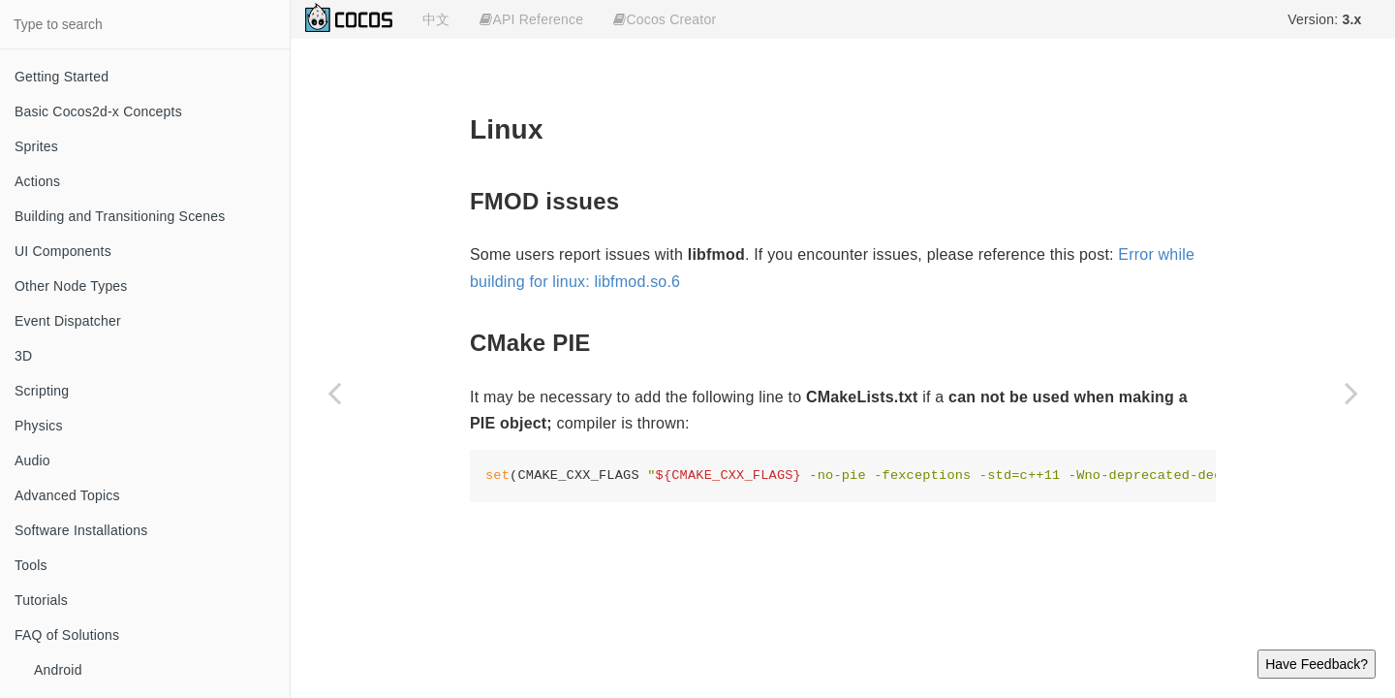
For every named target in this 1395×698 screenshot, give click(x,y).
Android (58, 670)
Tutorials (41, 600)
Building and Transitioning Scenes (120, 216)
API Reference (531, 19)
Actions (37, 181)
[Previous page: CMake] (334, 392)
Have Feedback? (1316, 664)
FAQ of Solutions (67, 635)
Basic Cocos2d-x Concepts (98, 111)
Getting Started (61, 76)
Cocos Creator (664, 19)
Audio (32, 460)
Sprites (36, 146)
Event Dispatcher (68, 321)
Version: (1324, 19)
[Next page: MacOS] (1351, 392)
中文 (436, 19)
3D (23, 356)
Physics (39, 425)
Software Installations (81, 530)
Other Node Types (71, 286)
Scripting (42, 390)
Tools (31, 565)
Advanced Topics (67, 495)
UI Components (63, 251)
